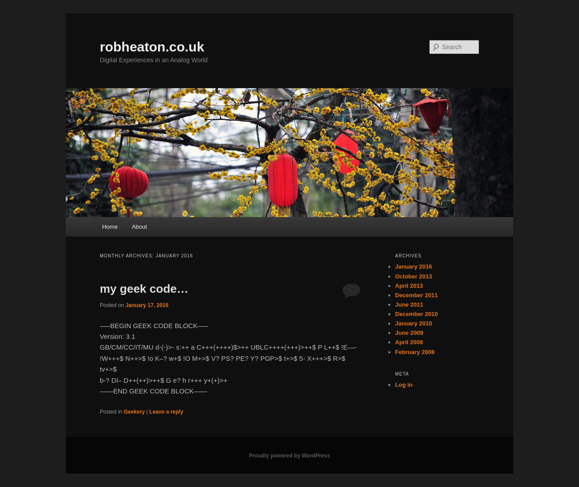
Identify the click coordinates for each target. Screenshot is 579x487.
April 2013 (409, 285)
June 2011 (409, 304)
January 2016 (413, 266)
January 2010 (413, 323)
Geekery (134, 412)
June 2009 (409, 332)
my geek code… (144, 288)
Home (110, 226)
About (139, 226)
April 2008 (409, 342)
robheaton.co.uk (152, 46)
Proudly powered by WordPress (289, 456)
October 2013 (413, 276)
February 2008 (414, 352)
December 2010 (416, 314)
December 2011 (416, 295)
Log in (404, 384)
